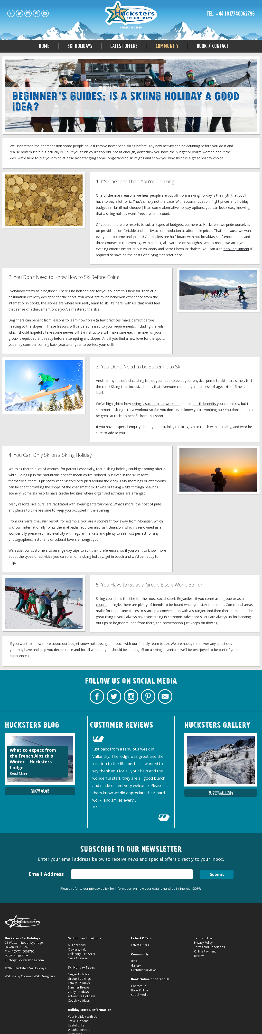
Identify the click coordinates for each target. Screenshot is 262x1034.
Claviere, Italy (77, 949)
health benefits (205, 403)
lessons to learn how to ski (74, 320)
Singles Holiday (78, 974)
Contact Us (138, 986)
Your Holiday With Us (82, 1017)
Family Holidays (79, 983)
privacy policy (99, 888)
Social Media (139, 995)
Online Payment (205, 951)
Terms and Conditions (209, 947)
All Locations (76, 945)
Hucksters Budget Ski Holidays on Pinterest (36, 13)
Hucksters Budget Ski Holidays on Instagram (28, 13)
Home (44, 46)
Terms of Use (203, 938)
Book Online (139, 990)
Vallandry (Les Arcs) (81, 954)
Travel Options (78, 1021)
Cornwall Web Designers (38, 976)
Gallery (136, 965)
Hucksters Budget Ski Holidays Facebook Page (11, 13)
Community (167, 46)
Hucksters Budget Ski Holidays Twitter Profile (19, 13)
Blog (134, 961)
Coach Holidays (79, 1000)
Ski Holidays (79, 46)
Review (199, 956)
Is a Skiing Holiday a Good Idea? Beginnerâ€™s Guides (131, 15)
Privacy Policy (203, 943)
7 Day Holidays (78, 992)
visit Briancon (112, 527)
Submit (217, 874)
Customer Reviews (143, 970)
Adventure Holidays (81, 996)
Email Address (46, 874)
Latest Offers (124, 46)
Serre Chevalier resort (41, 521)
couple (101, 604)
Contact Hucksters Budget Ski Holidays (45, 13)
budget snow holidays (85, 643)
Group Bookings (79, 979)
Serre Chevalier (78, 958)
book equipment (236, 249)
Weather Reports (79, 1030)
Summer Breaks (79, 987)
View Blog (40, 791)
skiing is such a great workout (156, 403)
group (227, 598)
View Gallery (220, 793)
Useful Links (76, 1025)
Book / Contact (212, 46)
